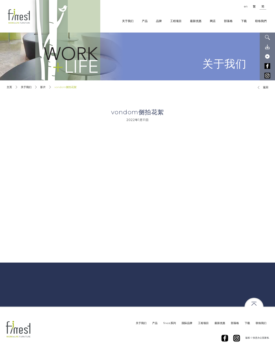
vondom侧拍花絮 (65, 87)
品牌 (159, 21)
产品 (145, 21)
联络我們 (261, 21)
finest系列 (169, 323)
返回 (262, 87)
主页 (9, 87)
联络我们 (261, 323)
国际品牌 (187, 323)
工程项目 (176, 21)
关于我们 (127, 21)
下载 (244, 21)
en (245, 6)
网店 (213, 21)
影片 (43, 87)
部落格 (228, 21)
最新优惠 (195, 21)
